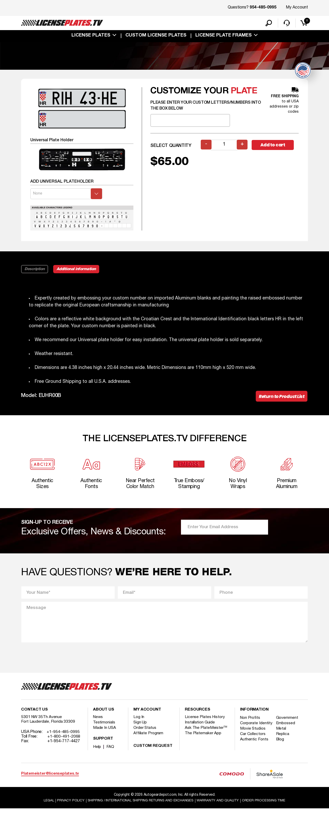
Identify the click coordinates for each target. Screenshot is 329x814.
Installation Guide (200, 727)
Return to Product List (280, 398)
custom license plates (155, 36)
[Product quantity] (224, 146)
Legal (44, 806)
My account (147, 715)
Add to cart (275, 146)
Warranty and (220, 806)
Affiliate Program (148, 738)
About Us (103, 715)
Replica (283, 744)
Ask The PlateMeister (206, 733)
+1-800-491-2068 (63, 742)
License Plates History (205, 722)
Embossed (286, 728)
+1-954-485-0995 (63, 737)
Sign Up (140, 727)
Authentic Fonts (254, 749)
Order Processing (267, 806)
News (98, 722)
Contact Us (34, 715)
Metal (282, 738)
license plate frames (223, 36)
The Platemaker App (203, 738)
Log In (138, 722)
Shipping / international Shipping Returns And (139, 806)
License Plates (90, 36)
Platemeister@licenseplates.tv (50, 779)
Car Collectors (253, 744)
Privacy (66, 806)
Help (97, 752)
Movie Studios (253, 738)
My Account (297, 7)
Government (288, 723)
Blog (281, 749)
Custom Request (152, 751)
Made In (105, 733)
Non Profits (250, 723)
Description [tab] (35, 270)
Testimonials (104, 727)
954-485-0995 (263, 8)
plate (244, 92)
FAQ (111, 752)
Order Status (145, 733)
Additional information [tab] (78, 270)
